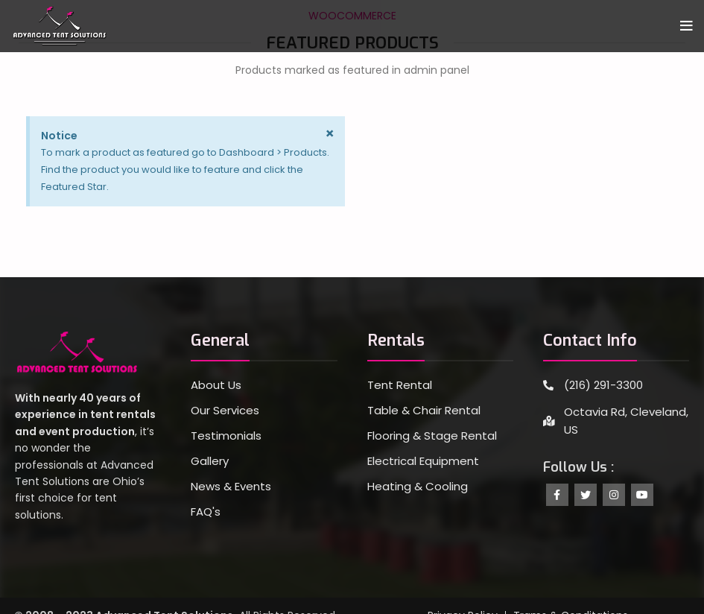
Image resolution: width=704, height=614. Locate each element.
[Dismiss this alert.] (330, 133)
